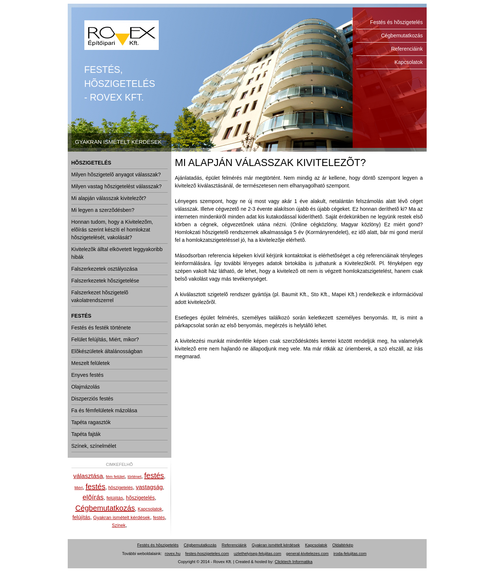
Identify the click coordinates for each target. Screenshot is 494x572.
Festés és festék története (101, 328)
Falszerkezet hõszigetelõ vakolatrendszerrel (99, 296)
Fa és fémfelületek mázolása (104, 410)
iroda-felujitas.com (349, 553)
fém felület (115, 476)
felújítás (115, 498)
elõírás (93, 497)
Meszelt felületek (90, 363)
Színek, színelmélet (93, 446)
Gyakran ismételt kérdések (121, 517)
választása (88, 476)
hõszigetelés (120, 487)
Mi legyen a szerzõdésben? (102, 210)
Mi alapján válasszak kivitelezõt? (108, 198)
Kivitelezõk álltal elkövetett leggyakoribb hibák (117, 253)
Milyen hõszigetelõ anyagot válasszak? (116, 174)
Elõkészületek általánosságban (106, 351)
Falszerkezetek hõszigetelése (105, 281)
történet (134, 476)
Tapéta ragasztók (91, 422)
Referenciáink (407, 49)
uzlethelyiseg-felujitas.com (257, 553)
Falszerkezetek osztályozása (104, 269)
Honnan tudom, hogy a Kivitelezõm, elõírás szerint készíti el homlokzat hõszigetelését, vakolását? (112, 229)
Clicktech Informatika (293, 561)
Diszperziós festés (92, 399)
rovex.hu (172, 553)
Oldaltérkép (342, 545)
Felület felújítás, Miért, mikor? (105, 339)
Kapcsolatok (408, 62)
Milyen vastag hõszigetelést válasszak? (116, 186)
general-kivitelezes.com (307, 553)
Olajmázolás (85, 387)
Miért (78, 488)
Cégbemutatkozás (402, 35)
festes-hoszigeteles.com (207, 553)
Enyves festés (87, 375)
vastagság (149, 487)
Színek (118, 525)
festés (154, 475)
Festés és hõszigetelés (121, 35)
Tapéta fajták (86, 434)
